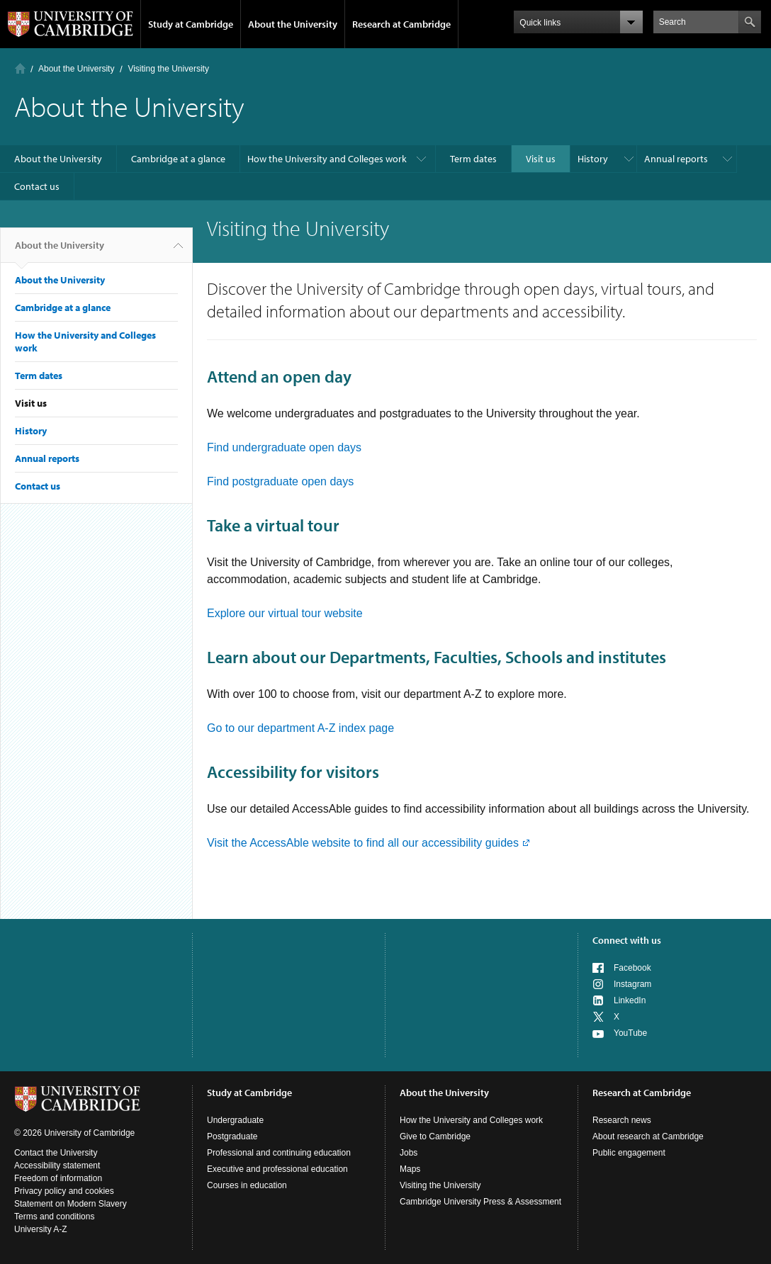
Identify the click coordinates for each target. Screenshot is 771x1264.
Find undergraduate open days (284, 447)
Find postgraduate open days (280, 481)
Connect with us (626, 940)
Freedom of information (58, 1178)
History (593, 158)
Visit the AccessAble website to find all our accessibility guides (363, 843)
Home (20, 68)
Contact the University (55, 1153)
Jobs (408, 1153)
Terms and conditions (54, 1216)
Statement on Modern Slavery (70, 1204)
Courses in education (247, 1185)
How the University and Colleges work (327, 158)
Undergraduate (235, 1120)
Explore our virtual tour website (285, 613)
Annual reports (676, 158)
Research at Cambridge (401, 24)
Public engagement (628, 1153)
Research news (621, 1120)
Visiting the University (440, 1185)
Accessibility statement (57, 1165)
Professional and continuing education (279, 1153)
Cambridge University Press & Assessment (480, 1202)
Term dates (473, 158)
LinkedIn (630, 1000)
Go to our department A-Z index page (300, 728)
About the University (292, 24)
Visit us (541, 158)
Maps (410, 1169)
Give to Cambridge (435, 1136)
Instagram (632, 984)
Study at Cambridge (190, 24)
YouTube (630, 1033)
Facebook (632, 968)
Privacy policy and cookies (64, 1191)
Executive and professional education (277, 1169)
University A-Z (40, 1229)
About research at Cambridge (648, 1136)
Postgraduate (232, 1136)
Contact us (37, 186)
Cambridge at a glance (178, 158)
